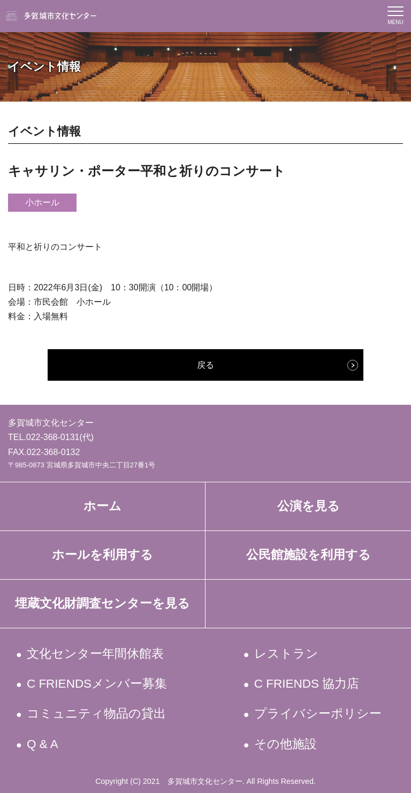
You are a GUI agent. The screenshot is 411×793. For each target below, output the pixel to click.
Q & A (43, 744)
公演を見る (308, 506)
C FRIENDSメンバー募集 (98, 683)
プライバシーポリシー (318, 713)
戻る (205, 364)
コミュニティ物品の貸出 (97, 713)
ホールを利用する (102, 554)
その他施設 (285, 744)
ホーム (102, 506)
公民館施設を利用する (308, 554)
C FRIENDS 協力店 (307, 683)
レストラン (286, 653)
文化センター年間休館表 (96, 653)
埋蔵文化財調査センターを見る (102, 603)
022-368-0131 (53, 437)
